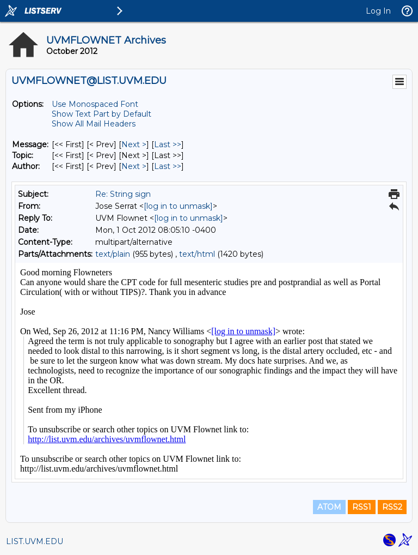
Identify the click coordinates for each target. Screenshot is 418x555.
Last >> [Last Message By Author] (167, 166)
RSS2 (392, 507)
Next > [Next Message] (133, 144)
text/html (197, 254)
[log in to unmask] (178, 206)
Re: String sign (123, 194)
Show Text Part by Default (101, 114)
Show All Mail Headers (94, 124)
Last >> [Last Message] (167, 144)
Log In (378, 11)
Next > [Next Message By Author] (133, 166)
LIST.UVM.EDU (34, 541)
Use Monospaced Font (95, 104)
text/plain (112, 254)
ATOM (329, 507)
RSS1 (361, 507)
